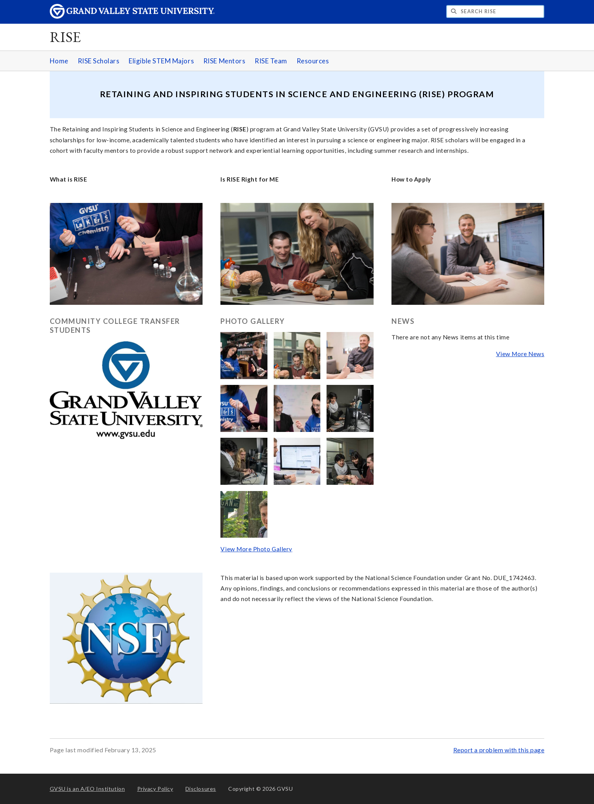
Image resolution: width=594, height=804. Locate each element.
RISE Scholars (99, 61)
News (402, 321)
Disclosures (200, 788)
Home (59, 61)
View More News (520, 353)
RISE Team (271, 61)
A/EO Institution (87, 788)
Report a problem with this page (499, 749)
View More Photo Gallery (256, 548)
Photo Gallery (252, 321)
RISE (65, 36)
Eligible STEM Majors (161, 61)
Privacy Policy (155, 788)
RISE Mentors (224, 61)
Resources (313, 61)
